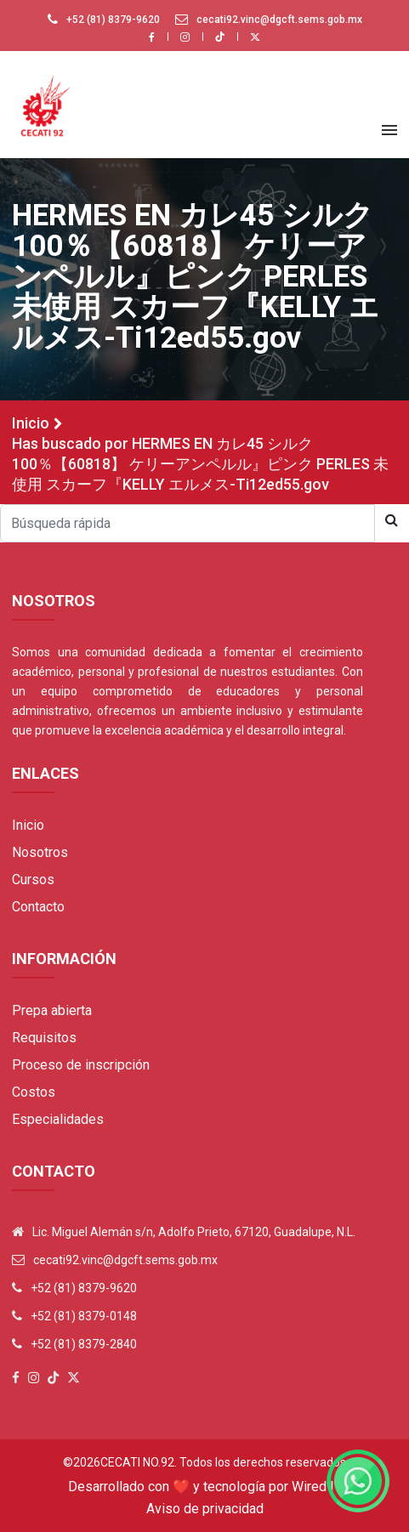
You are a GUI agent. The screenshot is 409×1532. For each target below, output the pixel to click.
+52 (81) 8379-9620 (113, 19)
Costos (33, 1092)
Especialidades (58, 1119)
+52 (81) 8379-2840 (84, 1344)
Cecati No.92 (137, 1462)
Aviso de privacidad (205, 1509)
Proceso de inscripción (81, 1065)
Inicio (30, 423)
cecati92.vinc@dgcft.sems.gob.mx (279, 19)
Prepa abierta (52, 1010)
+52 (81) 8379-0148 (84, 1316)
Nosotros (40, 852)
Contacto (38, 907)
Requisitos (44, 1038)
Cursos (33, 879)
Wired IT (317, 1486)
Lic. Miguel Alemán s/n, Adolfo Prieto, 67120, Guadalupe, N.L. (193, 1232)
